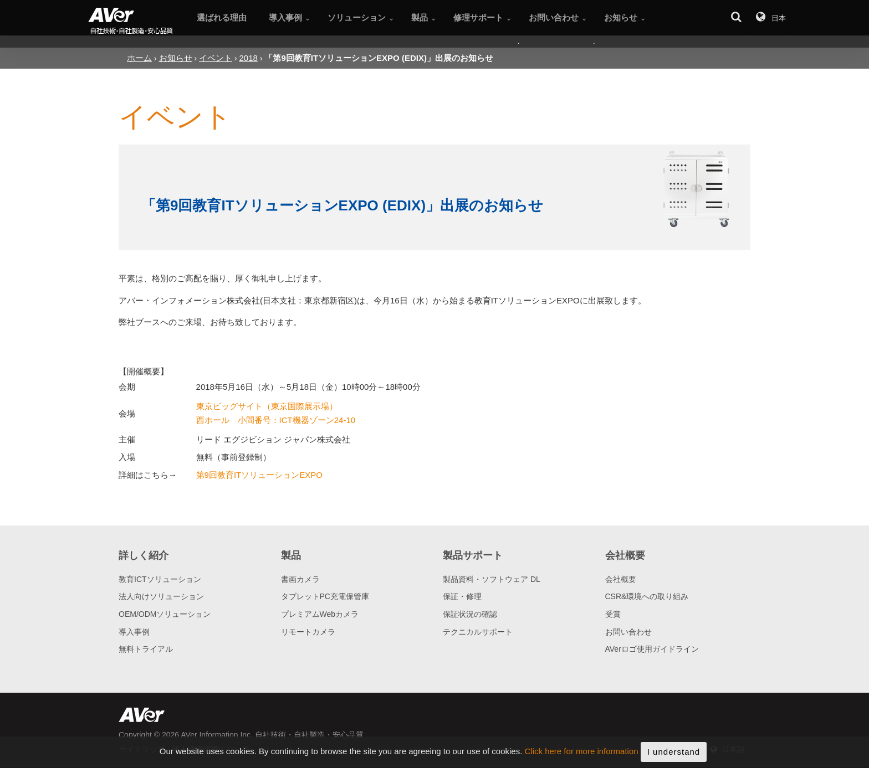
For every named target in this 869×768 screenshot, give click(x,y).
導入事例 (134, 631)
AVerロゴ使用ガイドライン (652, 649)
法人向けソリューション (161, 596)
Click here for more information (581, 755)
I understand (673, 755)
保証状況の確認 (470, 614)
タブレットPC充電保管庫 (325, 596)
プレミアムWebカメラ (320, 614)
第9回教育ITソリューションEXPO (259, 475)
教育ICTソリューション (160, 579)
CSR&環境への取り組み (647, 596)
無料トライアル (146, 649)
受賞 (613, 614)
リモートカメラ (308, 631)
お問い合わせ (628, 631)
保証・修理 (462, 596)
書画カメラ (300, 579)
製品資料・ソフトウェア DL (491, 579)
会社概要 (620, 579)
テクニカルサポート (478, 631)
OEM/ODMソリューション (165, 614)
